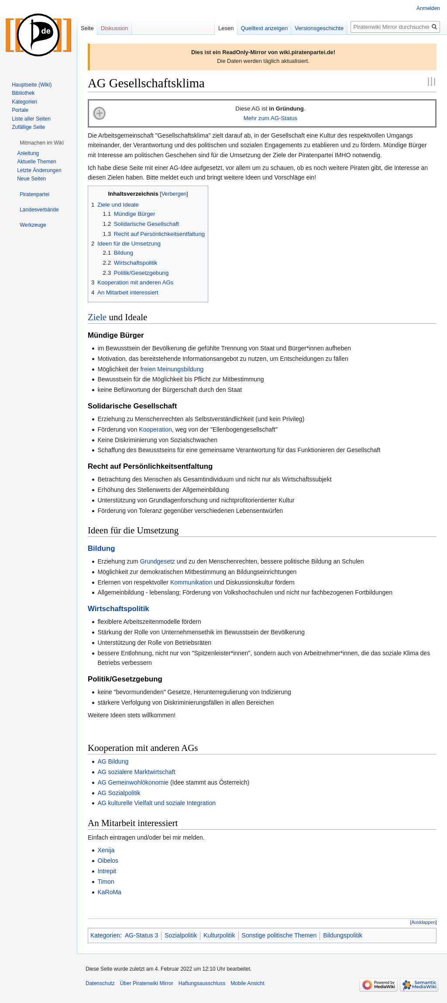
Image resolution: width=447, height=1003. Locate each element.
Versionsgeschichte (319, 28)
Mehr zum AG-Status (270, 118)
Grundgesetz (157, 561)
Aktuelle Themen (36, 162)
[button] (423, 922)
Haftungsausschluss (202, 983)
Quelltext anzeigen (264, 28)
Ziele (97, 317)
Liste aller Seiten (31, 119)
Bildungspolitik (342, 935)
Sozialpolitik (181, 935)
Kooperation (155, 429)
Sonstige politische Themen (279, 935)
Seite (87, 28)
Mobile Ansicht (247, 983)
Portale (20, 110)
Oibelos (107, 860)
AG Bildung (112, 761)
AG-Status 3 (141, 935)
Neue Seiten (31, 179)
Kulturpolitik (219, 935)
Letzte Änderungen (39, 170)
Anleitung (28, 153)
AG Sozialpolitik (118, 792)
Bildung (101, 548)
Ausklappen (424, 922)
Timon (105, 881)
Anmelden (428, 8)
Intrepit (106, 871)
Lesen (226, 28)
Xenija (105, 850)
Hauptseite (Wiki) (32, 85)
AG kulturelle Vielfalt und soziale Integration (156, 802)
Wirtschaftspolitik (118, 609)
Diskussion (114, 28)
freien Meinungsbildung (171, 369)
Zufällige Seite (28, 127)
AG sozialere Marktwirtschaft (136, 771)
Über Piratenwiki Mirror (146, 983)
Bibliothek (23, 93)
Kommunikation (191, 582)
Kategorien (105, 935)
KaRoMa (109, 892)
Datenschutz (100, 983)
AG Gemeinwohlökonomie (132, 782)
